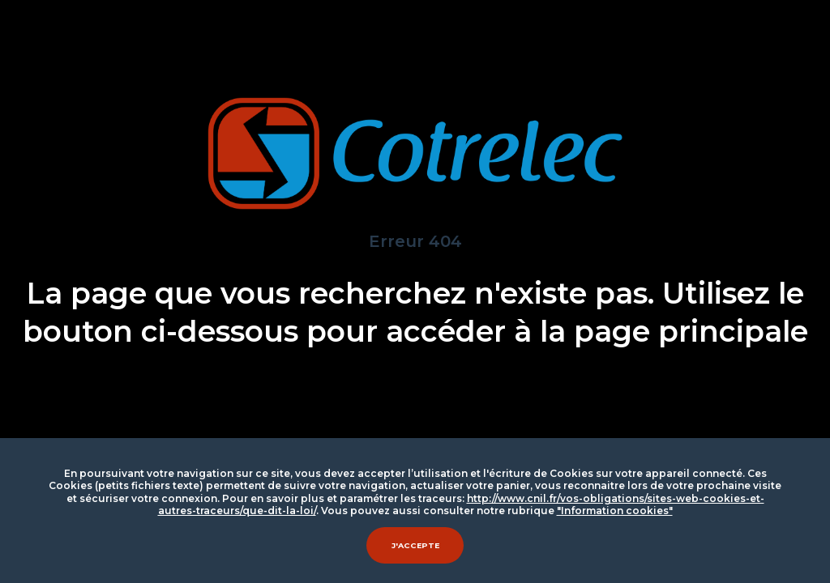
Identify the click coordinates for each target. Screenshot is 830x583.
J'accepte (415, 545)
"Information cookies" (615, 510)
